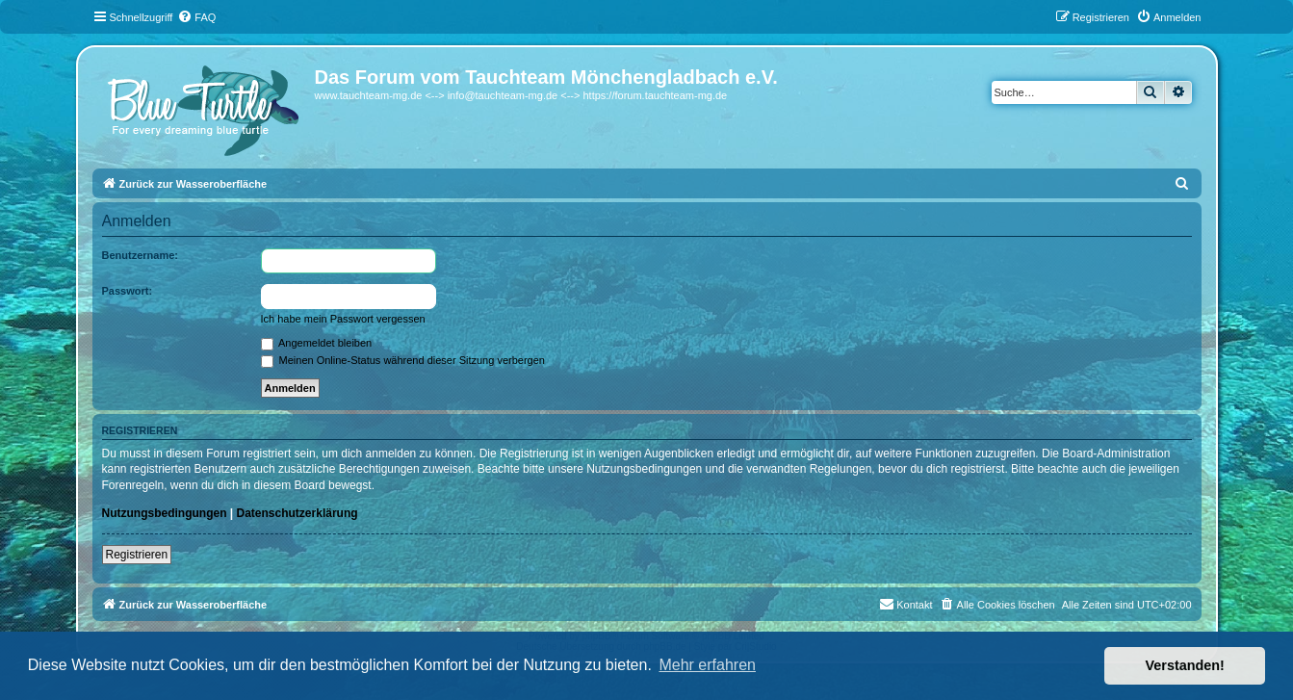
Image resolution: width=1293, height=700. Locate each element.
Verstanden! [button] (1185, 665)
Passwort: (127, 291)
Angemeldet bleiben (317, 343)
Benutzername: (140, 255)
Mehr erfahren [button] (707, 665)
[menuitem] (196, 17)
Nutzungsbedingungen (164, 513)
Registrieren (137, 554)
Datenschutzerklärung (297, 513)
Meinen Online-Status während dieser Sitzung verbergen (403, 360)
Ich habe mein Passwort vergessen (343, 318)
